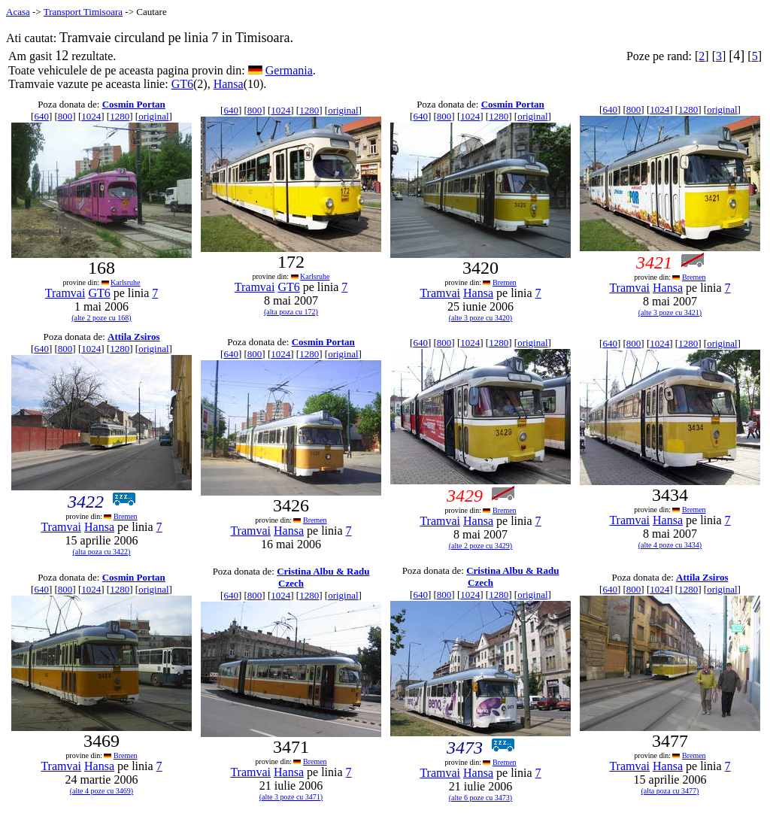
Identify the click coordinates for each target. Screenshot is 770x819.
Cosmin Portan (133, 104)
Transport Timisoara (83, 11)
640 (41, 116)
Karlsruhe (125, 282)
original (153, 116)
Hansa (229, 83)
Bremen (505, 282)
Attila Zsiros (133, 336)
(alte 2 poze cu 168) (101, 318)
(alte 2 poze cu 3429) (480, 545)
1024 (91, 116)
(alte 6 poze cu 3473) (480, 797)
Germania (289, 70)
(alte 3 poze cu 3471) (291, 797)
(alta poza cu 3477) (670, 791)
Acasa (18, 11)
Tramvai (65, 293)
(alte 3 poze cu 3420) (480, 318)
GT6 (182, 83)
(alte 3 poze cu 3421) (670, 312)
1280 (119, 116)
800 (65, 116)
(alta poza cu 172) (291, 312)
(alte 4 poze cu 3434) (670, 545)
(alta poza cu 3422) (102, 552)
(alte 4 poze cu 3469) (101, 791)
